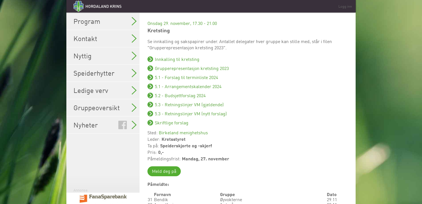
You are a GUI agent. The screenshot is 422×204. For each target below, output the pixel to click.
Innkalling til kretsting (177, 59)
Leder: (154, 139)
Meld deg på (164, 171)
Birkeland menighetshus (183, 132)
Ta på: (153, 145)
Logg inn (345, 6)
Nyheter (105, 125)
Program (105, 21)
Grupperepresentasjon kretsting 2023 (192, 68)
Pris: (152, 152)
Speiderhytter (105, 73)
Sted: (153, 132)
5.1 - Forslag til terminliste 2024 (186, 77)
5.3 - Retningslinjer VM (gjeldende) (189, 104)
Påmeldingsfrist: (164, 159)
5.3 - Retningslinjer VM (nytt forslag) (191, 113)
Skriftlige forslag (171, 123)
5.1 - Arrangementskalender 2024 (188, 86)
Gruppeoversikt (105, 107)
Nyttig (105, 56)
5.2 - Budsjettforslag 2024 (180, 95)
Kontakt (105, 38)
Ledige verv (105, 90)
